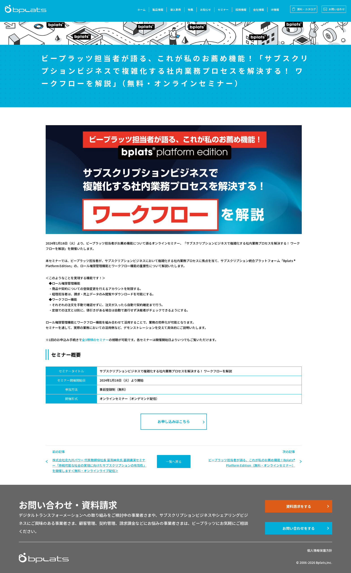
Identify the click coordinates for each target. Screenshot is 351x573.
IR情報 (273, 11)
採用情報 (239, 11)
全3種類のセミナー (95, 339)
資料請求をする (298, 506)
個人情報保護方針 (319, 550)
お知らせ (203, 11)
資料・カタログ (304, 11)
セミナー (221, 11)
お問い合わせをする (299, 528)
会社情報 (256, 11)
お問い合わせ (335, 11)
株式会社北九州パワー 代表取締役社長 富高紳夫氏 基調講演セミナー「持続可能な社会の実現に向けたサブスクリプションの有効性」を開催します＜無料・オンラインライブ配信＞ (99, 465)
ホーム (140, 11)
